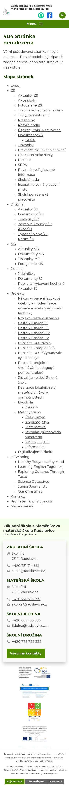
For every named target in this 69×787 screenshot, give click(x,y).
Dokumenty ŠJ (30, 279)
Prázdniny (26, 120)
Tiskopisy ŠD (28, 219)
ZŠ (13, 91)
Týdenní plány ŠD (32, 234)
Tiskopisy (25, 145)
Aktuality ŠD (28, 209)
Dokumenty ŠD (30, 214)
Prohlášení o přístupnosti (31, 501)
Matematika (35, 427)
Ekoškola (25, 402)
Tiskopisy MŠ (29, 259)
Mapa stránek (22, 506)
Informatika (35, 447)
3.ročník (31, 407)
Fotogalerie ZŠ (30, 105)
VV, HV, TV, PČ (37, 442)
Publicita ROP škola (34, 343)
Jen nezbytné (36, 781)
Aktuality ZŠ (28, 95)
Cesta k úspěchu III (33, 328)
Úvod (15, 86)
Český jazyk (35, 417)
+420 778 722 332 (26, 642)
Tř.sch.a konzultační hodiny (40, 110)
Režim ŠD (26, 239)
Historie (24, 160)
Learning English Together (40, 467)
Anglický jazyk (37, 422)
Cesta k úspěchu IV (34, 333)
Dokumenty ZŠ (30, 135)
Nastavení (55, 781)
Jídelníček (26, 274)
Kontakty (18, 496)
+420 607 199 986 (26, 620)
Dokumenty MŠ (31, 254)
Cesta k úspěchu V (33, 338)
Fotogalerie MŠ (30, 264)
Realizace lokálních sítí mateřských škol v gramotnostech (37, 392)
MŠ (13, 244)
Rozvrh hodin (29, 125)
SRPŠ (22, 165)
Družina (17, 204)
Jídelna (17, 269)
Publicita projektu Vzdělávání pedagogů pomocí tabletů (36, 368)
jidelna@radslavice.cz (29, 626)
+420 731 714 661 (25, 566)
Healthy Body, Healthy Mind (41, 462)
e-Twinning (20, 457)
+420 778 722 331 (26, 599)
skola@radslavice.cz (28, 571)
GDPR (30, 140)
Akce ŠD (25, 229)
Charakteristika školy (35, 155)
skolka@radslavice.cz (29, 604)
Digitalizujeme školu (35, 452)
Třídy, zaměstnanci (33, 115)
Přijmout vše (14, 781)
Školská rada (28, 180)
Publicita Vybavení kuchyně (41, 284)
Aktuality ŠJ (27, 289)
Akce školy (27, 100)
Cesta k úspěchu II (33, 323)
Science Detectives (33, 482)
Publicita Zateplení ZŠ (36, 348)
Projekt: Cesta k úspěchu (38, 318)
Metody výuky (29, 412)
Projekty (17, 293)
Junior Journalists (32, 487)
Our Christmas (30, 491)
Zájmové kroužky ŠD (35, 224)
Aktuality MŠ (28, 249)
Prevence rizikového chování (42, 150)
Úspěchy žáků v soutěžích (39, 130)
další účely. (47, 761)
